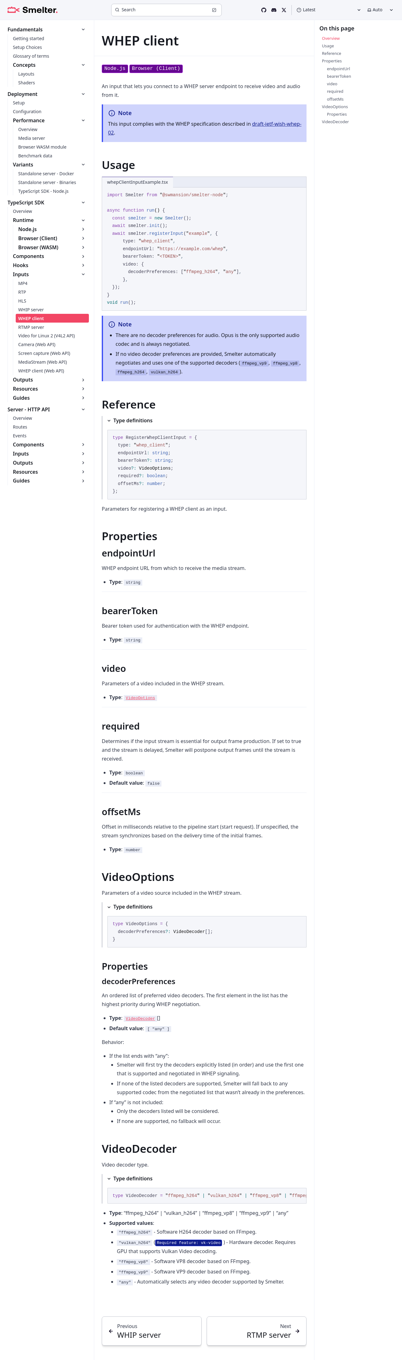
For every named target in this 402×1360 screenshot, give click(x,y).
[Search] (166, 10)
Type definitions (133, 420)
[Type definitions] (204, 457)
